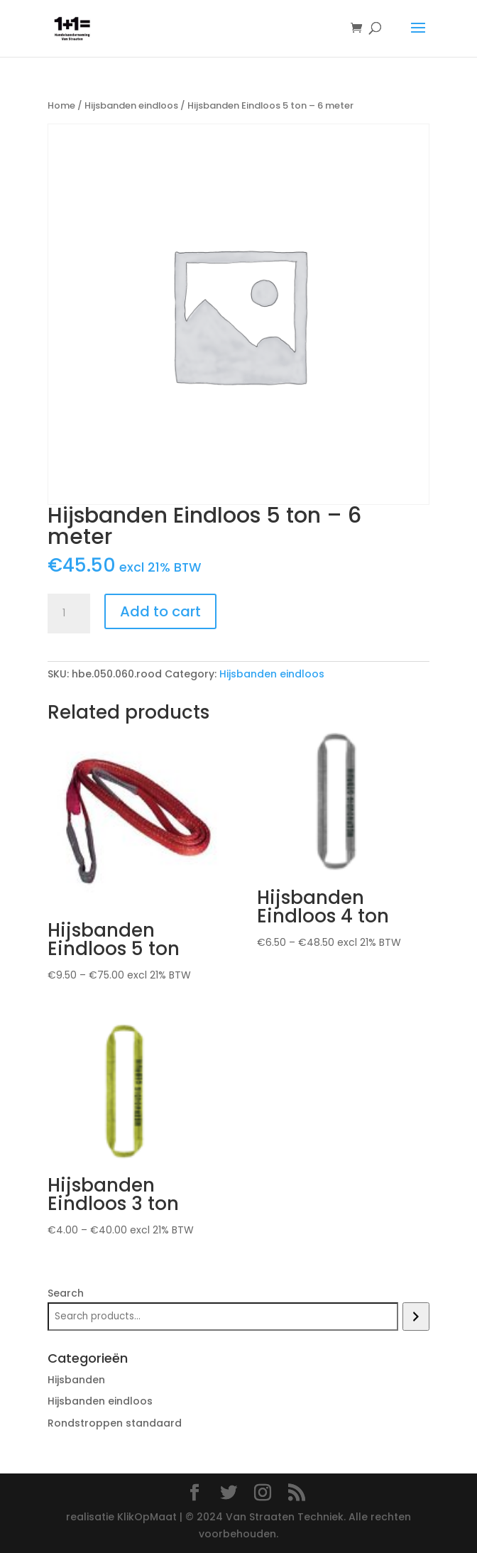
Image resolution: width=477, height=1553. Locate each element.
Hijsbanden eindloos (131, 105)
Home (61, 105)
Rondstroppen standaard (115, 1423)
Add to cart (160, 611)
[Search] (415, 1316)
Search (66, 1293)
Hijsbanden (76, 1380)
